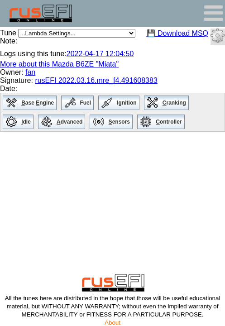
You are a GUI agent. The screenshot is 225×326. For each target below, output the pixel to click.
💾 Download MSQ (178, 33)
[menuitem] (11, 103)
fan (30, 72)
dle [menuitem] (27, 122)
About (112, 322)
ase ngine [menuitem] (38, 103)
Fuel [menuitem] (86, 103)
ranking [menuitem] (175, 103)
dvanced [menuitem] (71, 122)
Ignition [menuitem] (128, 103)
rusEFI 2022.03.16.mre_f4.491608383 (96, 80)
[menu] (112, 112)
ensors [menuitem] (120, 122)
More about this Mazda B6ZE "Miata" (59, 64)
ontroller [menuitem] (170, 122)
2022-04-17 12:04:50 (100, 54)
